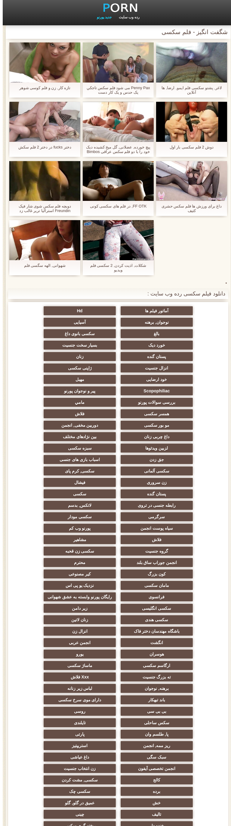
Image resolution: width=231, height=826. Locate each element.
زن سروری (174, 425)
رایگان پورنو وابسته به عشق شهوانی (174, 506)
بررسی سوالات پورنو (115, 368)
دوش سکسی (56, 697)
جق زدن (56, 402)
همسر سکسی (174, 379)
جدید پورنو (101, 17)
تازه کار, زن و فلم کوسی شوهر (42, 88)
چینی (56, 651)
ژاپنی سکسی (57, 345)
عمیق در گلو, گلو (174, 651)
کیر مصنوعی (56, 482)
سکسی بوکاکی (174, 766)
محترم (174, 482)
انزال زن (174, 537)
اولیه (25, 818)
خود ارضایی (174, 356)
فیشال (115, 425)
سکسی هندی (174, 525)
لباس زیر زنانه (115, 571)
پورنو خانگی (56, 754)
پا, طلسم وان (56, 594)
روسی (56, 583)
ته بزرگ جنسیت (115, 560)
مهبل (115, 356)
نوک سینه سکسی (174, 674)
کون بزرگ (115, 482)
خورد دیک (174, 333)
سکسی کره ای (56, 720)
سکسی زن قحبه (115, 471)
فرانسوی (57, 493)
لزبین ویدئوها (174, 402)
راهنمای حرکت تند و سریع (115, 720)
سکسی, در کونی (174, 686)
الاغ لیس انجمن (115, 766)
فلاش (115, 379)
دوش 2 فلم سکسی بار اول (189, 147)
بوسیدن (56, 686)
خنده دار (174, 663)
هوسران (174, 548)
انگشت (115, 537)
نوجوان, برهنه (57, 310)
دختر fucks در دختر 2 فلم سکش (42, 147)
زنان (174, 345)
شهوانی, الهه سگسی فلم (42, 265)
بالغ (116, 322)
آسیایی (174, 322)
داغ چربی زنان (115, 390)
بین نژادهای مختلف (56, 390)
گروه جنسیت (174, 471)
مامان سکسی (174, 493)
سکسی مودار (115, 448)
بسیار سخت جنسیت (115, 333)
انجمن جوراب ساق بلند (56, 471)
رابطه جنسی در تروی (115, 436)
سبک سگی (174, 617)
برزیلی (115, 731)
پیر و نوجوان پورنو (174, 368)
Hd (116, 310)
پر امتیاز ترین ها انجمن (57, 766)
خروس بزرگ (56, 743)
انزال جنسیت (115, 345)
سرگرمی (174, 448)
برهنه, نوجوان (174, 571)
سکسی (174, 436)
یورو (115, 548)
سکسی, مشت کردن (56, 628)
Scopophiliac (57, 356)
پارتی (174, 605)
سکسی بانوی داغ (57, 322)
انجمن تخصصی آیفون (56, 617)
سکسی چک (115, 640)
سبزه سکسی (116, 402)
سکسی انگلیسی (115, 514)
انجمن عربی (56, 537)
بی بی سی (115, 583)
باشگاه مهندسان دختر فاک (57, 525)
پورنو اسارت (116, 754)
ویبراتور (56, 731)
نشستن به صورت (115, 697)
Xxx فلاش (57, 560)
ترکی (56, 663)
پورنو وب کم (175, 459)
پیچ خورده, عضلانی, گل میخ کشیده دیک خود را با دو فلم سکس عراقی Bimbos (115, 149)
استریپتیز (56, 605)
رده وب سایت (126, 17)
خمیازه (116, 674)
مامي (56, 368)
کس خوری (115, 743)
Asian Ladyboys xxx (174, 720)
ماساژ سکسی (174, 560)
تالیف (115, 651)
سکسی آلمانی (115, 413)
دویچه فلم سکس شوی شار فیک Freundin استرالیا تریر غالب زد (42, 208)
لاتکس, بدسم (56, 436)
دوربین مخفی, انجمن (174, 390)
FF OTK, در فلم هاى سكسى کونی (115, 206)
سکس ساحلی (174, 594)
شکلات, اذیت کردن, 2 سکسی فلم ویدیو (116, 267)
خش (57, 640)
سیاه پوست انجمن (56, 448)
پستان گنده (56, 333)
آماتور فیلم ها (174, 310)
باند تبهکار (56, 571)
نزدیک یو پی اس (115, 493)
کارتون (174, 743)
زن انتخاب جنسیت (174, 628)
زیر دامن (56, 514)
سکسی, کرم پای (57, 413)
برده (174, 640)
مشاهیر (56, 459)
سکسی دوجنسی (174, 731)
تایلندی (116, 594)
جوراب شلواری (174, 754)
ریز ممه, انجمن (115, 605)
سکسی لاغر (56, 708)
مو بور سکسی (56, 379)
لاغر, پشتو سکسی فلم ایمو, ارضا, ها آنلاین (189, 90)
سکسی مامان (174, 708)
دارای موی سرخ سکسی (174, 583)
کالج (115, 628)
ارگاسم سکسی (56, 548)
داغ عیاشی (115, 617)
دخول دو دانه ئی (174, 697)
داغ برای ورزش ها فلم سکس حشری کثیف (189, 208)
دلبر (56, 674)
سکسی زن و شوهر (115, 686)
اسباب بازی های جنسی (174, 413)
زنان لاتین (115, 525)
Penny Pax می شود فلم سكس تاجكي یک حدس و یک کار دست (115, 90)
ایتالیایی (115, 708)
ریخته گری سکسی (115, 663)
